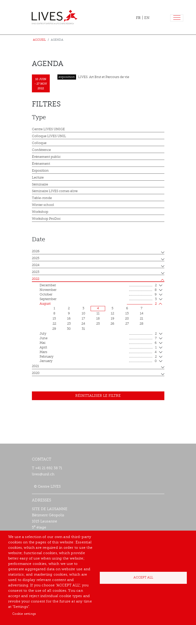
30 (69, 329)
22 (54, 323)
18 (98, 318)
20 (127, 318)
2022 (35, 279)
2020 (36, 373)
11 (98, 313)
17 (83, 318)
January (98, 361)
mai (98, 343)
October (98, 294)
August (98, 304)
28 (141, 323)
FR (138, 18)
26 (112, 323)
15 (54, 318)
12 (112, 313)
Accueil (39, 39)
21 (141, 318)
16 (69, 318)
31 (83, 329)
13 (127, 313)
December (98, 285)
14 (141, 313)
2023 (35, 272)
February (98, 357)
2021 (35, 366)
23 (69, 323)
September (98, 299)
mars (98, 352)
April (98, 347)
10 (83, 313)
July (98, 334)
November (98, 290)
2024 (36, 265)
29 (54, 329)
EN (147, 18)
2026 (36, 251)
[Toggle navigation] (176, 18)
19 (112, 318)
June (98, 338)
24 (83, 323)
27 (127, 323)
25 (98, 323)
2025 (35, 258)
